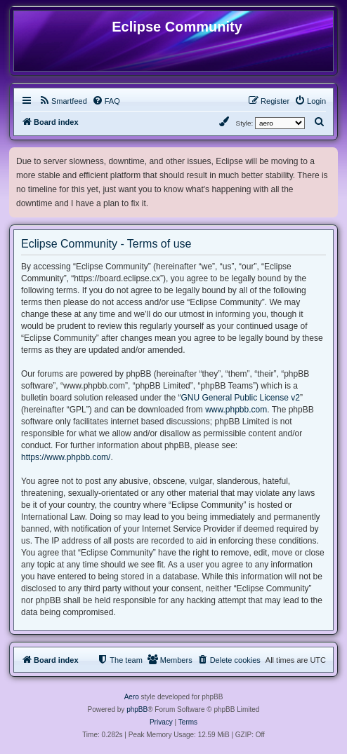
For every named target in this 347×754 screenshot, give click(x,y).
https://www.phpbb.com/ (65, 457)
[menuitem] (63, 101)
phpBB (137, 709)
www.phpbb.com (236, 410)
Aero (131, 697)
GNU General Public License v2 (240, 398)
